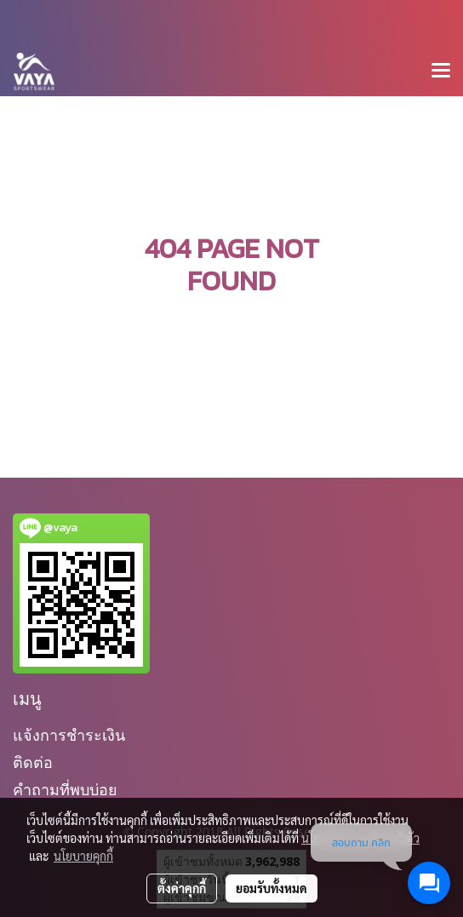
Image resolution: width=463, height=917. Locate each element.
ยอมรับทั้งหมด (271, 888)
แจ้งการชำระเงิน (69, 735)
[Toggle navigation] (441, 71)
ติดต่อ (33, 762)
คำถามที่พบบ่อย (65, 790)
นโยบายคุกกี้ (83, 855)
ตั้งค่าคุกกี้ (181, 888)
